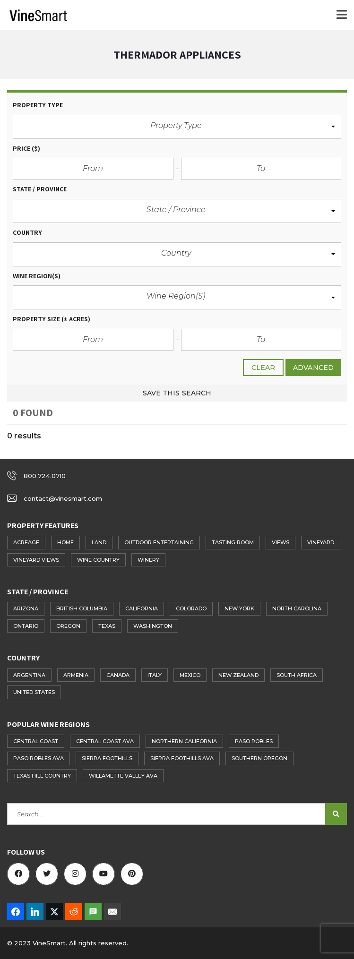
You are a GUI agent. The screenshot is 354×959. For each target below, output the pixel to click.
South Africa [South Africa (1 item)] (296, 675)
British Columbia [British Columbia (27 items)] (81, 608)
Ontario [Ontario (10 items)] (25, 626)
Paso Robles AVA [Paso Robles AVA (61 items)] (38, 758)
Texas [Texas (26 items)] (106, 626)
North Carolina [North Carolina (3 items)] (296, 608)
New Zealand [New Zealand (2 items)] (238, 675)
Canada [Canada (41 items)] (118, 675)
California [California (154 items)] (141, 608)
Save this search (177, 393)
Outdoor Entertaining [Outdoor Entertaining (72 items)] (159, 542)
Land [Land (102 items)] (99, 542)
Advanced (313, 367)
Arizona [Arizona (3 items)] (25, 608)
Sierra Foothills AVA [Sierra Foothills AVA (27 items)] (182, 758)
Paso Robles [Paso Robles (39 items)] (254, 741)
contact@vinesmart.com (63, 498)
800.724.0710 (45, 476)
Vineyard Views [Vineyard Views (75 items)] (36, 560)
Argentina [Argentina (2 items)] (29, 675)
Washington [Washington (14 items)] (152, 626)
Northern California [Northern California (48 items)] (184, 741)
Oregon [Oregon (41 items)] (68, 626)
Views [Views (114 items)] (280, 542)
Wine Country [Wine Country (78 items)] (98, 560)
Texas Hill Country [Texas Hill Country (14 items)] (42, 775)
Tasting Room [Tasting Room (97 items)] (233, 542)
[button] (177, 127)
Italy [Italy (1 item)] (154, 675)
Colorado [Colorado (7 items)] (191, 608)
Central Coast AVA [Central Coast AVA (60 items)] (105, 741)
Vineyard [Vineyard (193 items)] (320, 542)
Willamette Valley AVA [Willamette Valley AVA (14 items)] (123, 775)
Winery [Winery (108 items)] (148, 560)
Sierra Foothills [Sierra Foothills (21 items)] (107, 758)
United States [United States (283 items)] (34, 692)
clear (263, 367)
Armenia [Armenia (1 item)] (75, 675)
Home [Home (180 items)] (65, 542)
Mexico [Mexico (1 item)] (190, 675)
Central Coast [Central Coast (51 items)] (35, 741)
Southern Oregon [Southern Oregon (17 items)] (259, 758)
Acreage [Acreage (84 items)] (26, 542)
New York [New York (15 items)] (239, 608)
